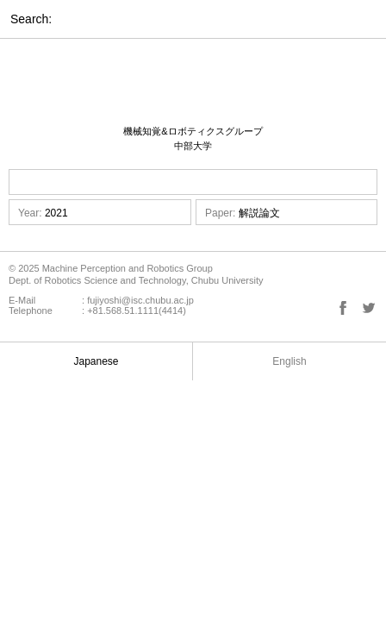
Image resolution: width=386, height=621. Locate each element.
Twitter (368, 308)
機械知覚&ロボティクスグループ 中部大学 (192, 138)
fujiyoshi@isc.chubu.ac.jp (140, 300)
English (289, 361)
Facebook (343, 308)
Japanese (95, 361)
